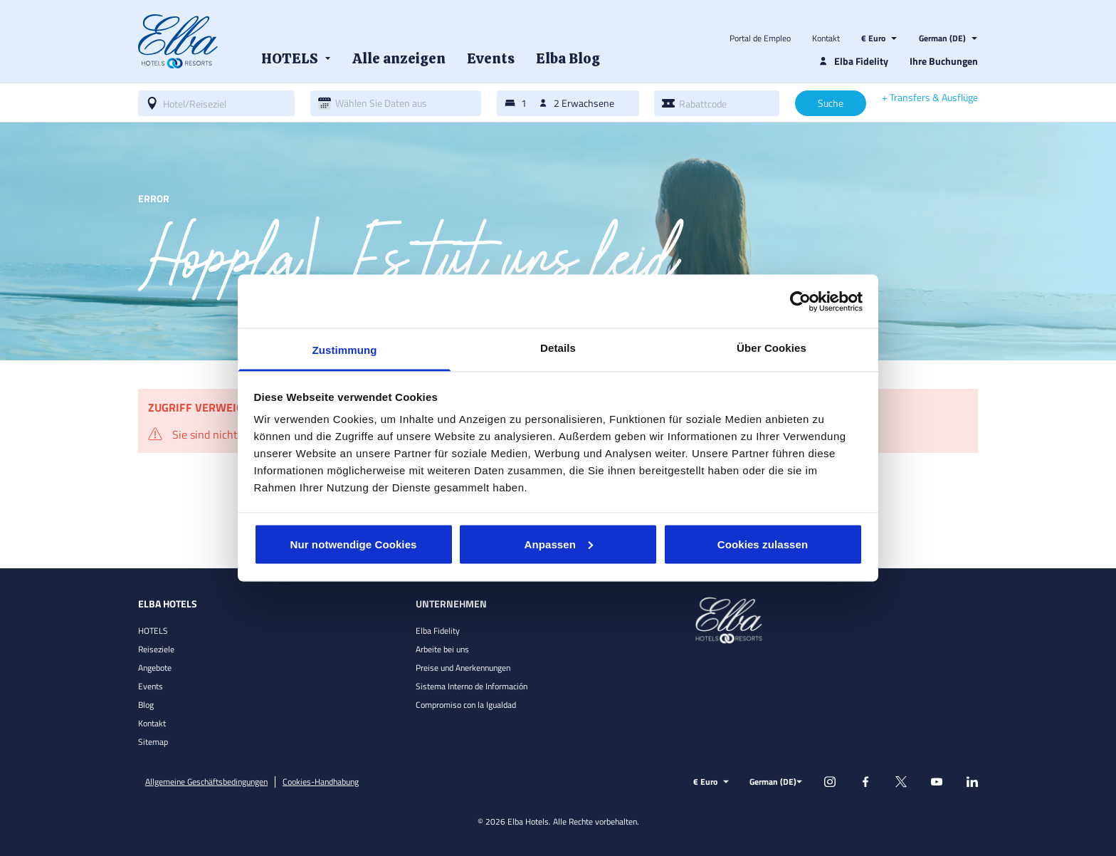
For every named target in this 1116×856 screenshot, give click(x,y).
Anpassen (559, 544)
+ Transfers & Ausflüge (930, 97)
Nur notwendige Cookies (353, 544)
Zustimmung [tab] (344, 350)
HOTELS (153, 630)
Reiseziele (156, 649)
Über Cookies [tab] (771, 348)
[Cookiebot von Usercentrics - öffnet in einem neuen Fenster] (800, 301)
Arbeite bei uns (442, 649)
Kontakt (826, 38)
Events (150, 686)
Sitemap (153, 741)
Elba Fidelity (438, 630)
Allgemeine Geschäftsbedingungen (206, 782)
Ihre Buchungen (944, 60)
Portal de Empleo (760, 38)
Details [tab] (558, 348)
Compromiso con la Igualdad (466, 704)
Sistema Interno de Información (471, 686)
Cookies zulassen (762, 544)
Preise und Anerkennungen (463, 667)
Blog (146, 704)
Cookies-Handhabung (321, 782)
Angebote (155, 667)
